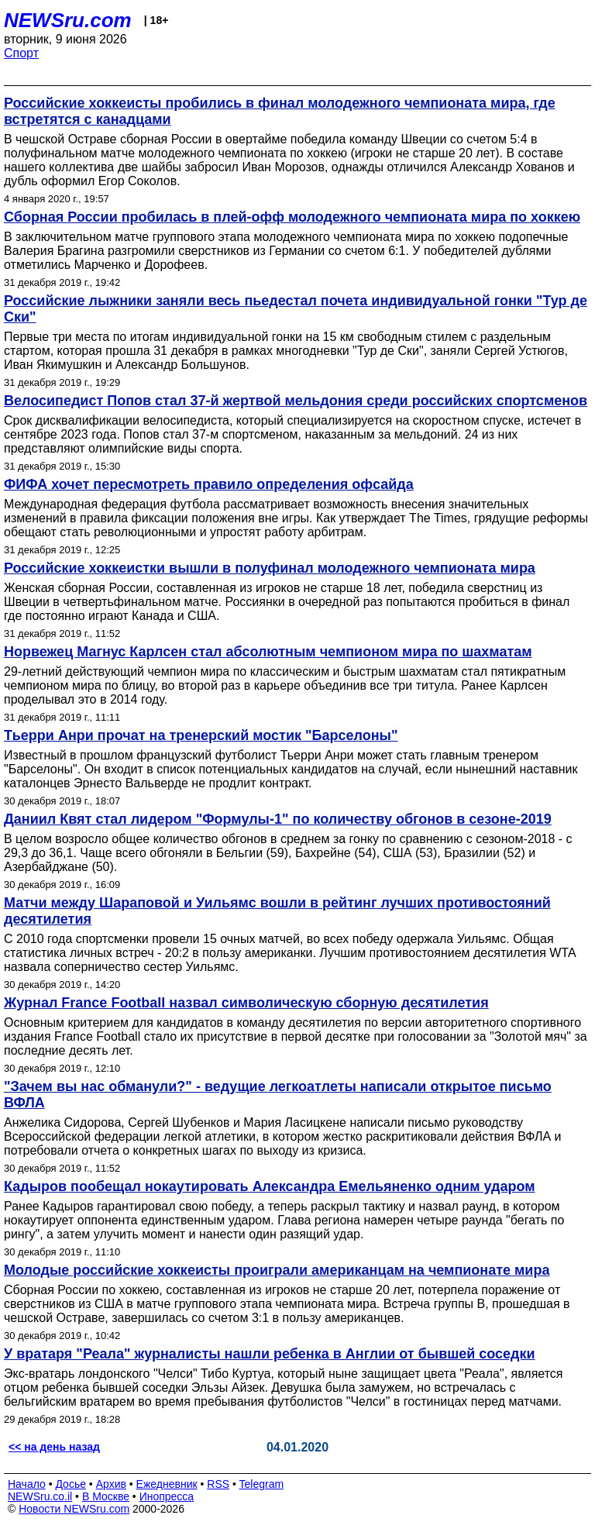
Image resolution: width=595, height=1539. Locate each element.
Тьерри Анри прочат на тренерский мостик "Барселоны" (200, 735)
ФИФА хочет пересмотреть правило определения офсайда (209, 484)
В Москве (105, 1496)
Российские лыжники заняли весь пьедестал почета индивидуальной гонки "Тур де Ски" (295, 309)
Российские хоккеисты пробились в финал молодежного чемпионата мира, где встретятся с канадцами (279, 111)
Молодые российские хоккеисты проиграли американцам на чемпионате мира (276, 1270)
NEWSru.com (68, 20)
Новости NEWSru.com (74, 1509)
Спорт (21, 53)
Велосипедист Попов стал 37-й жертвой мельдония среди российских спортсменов (295, 400)
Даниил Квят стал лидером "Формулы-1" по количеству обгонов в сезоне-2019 (278, 819)
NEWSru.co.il (40, 1496)
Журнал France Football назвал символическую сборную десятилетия (246, 1003)
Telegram (261, 1484)
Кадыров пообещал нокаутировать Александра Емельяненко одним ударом (269, 1186)
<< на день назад (54, 1447)
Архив (111, 1484)
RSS (218, 1484)
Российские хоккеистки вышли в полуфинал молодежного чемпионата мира (269, 568)
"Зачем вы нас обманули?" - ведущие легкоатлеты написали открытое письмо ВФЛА (278, 1094)
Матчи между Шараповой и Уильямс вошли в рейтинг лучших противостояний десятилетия (277, 911)
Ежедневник (167, 1484)
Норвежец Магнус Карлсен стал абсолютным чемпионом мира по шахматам (268, 651)
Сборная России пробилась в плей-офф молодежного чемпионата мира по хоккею (292, 217)
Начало (27, 1484)
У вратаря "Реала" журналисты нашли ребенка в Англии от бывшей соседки (269, 1354)
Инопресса (166, 1496)
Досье (70, 1484)
